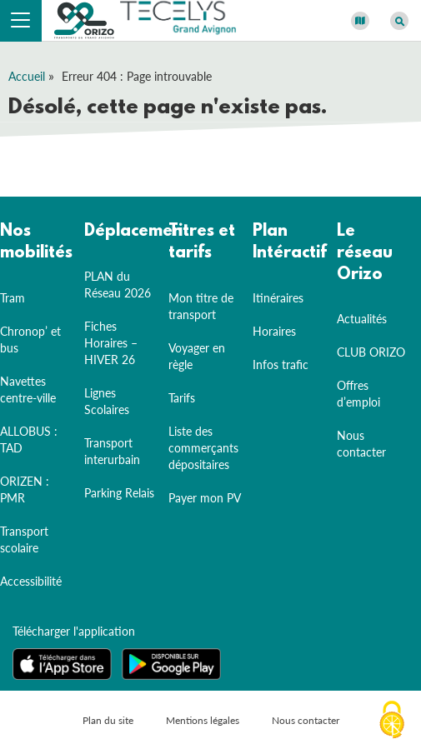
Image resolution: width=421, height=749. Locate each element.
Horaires (274, 331)
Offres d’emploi (358, 393)
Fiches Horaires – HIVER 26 (111, 343)
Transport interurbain (112, 451)
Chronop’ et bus (30, 339)
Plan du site (108, 720)
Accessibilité (31, 581)
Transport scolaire (24, 539)
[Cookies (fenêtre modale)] (392, 720)
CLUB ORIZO (371, 352)
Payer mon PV (204, 498)
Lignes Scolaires (106, 401)
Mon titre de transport (200, 306)
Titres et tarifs (201, 242)
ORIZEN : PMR (24, 489)
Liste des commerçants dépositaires (203, 448)
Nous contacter (361, 443)
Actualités (362, 319)
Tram (12, 298)
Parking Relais (119, 493)
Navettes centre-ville (28, 389)
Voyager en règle (196, 356)
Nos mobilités (36, 242)
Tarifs (181, 398)
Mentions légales (202, 720)
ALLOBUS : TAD (29, 439)
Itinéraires (278, 298)
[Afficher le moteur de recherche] (399, 21)
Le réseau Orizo (365, 252)
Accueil (26, 76)
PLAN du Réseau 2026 (117, 284)
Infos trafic (280, 364)
